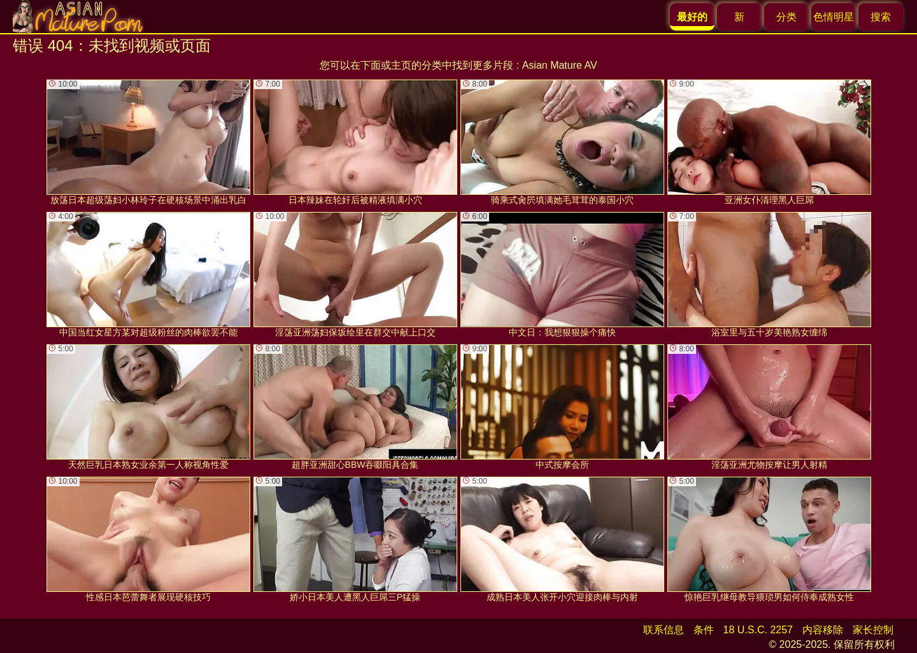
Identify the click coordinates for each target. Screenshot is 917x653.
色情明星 (833, 16)
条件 (703, 629)
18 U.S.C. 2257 (758, 629)
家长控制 (873, 629)
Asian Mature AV (559, 65)
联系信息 (663, 629)
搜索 (881, 16)
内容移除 (822, 629)
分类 (786, 16)
